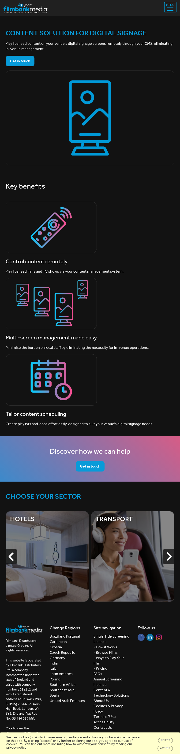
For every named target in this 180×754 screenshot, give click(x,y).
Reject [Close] (165, 740)
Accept (165, 748)
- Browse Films (106, 652)
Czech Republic (62, 652)
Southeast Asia (62, 690)
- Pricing (100, 668)
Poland (55, 679)
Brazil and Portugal (65, 636)
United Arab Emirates (67, 700)
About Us (101, 700)
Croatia (56, 647)
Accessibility (104, 722)
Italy (53, 668)
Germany (57, 658)
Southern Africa (62, 684)
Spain (54, 695)
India (54, 663)
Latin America (61, 674)
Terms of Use (105, 716)
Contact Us (103, 727)
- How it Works (105, 647)
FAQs (98, 674)
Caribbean (58, 641)
